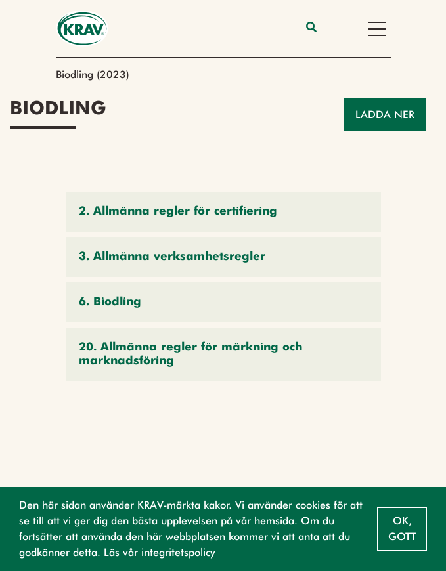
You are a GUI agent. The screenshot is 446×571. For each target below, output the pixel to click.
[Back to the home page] (82, 29)
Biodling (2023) (92, 74)
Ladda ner (384, 114)
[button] (223, 212)
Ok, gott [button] (402, 529)
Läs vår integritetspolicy (159, 552)
